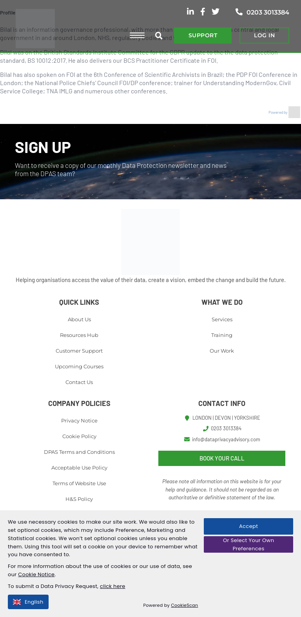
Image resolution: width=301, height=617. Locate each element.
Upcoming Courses (79, 366)
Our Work (222, 351)
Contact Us (79, 382)
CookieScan (184, 605)
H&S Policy (79, 499)
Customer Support (79, 351)
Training (221, 335)
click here (112, 586)
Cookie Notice (36, 574)
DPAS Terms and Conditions (79, 452)
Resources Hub (79, 335)
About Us (79, 319)
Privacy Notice (79, 420)
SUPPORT (203, 35)
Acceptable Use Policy (79, 467)
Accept (248, 526)
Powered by (284, 112)
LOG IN (264, 35)
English (28, 602)
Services (222, 319)
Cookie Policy (79, 436)
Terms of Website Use (79, 483)
